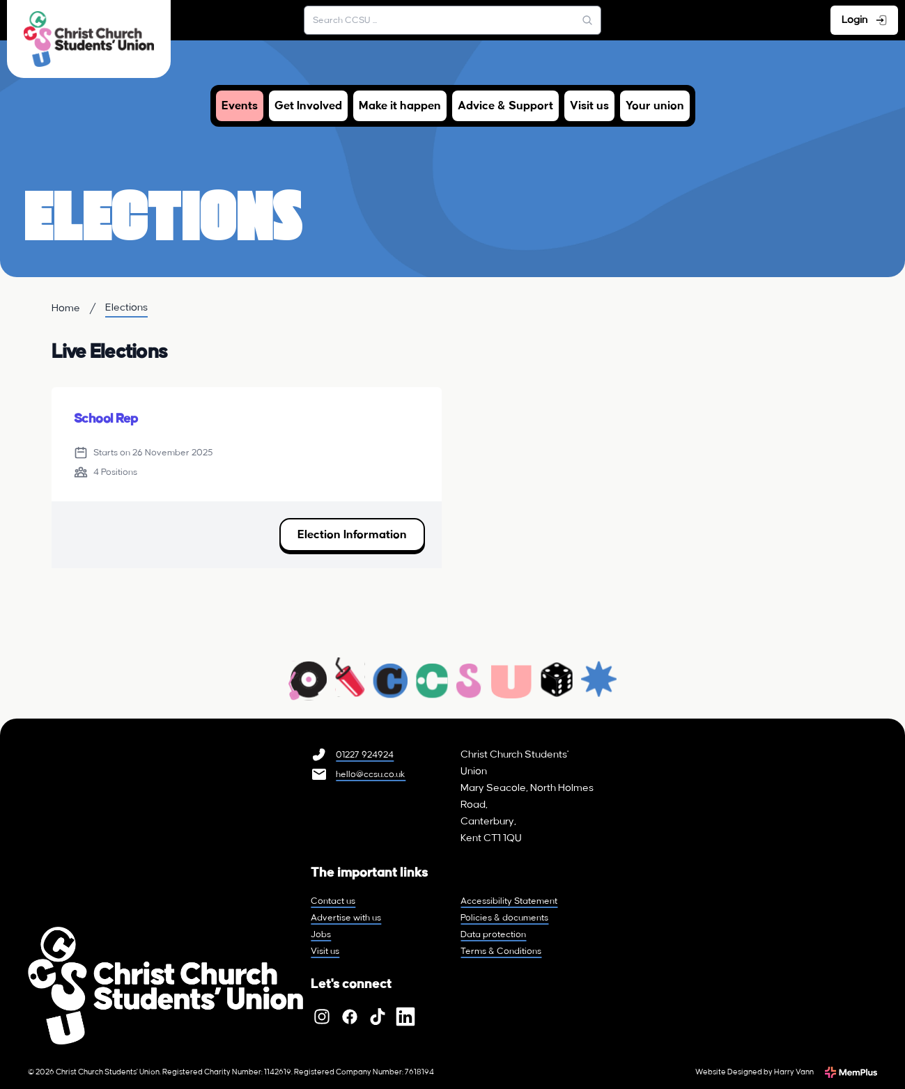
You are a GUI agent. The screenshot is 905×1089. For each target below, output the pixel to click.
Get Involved (308, 106)
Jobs (321, 934)
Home (66, 308)
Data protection (493, 934)
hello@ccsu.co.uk (370, 774)
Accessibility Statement (509, 901)
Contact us (333, 901)
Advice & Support (505, 106)
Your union (655, 106)
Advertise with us (346, 918)
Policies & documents (504, 918)
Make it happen (400, 106)
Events (240, 106)
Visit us (589, 106)
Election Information (352, 534)
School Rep (106, 419)
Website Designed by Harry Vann (754, 1072)
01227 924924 (365, 755)
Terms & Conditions (501, 951)
